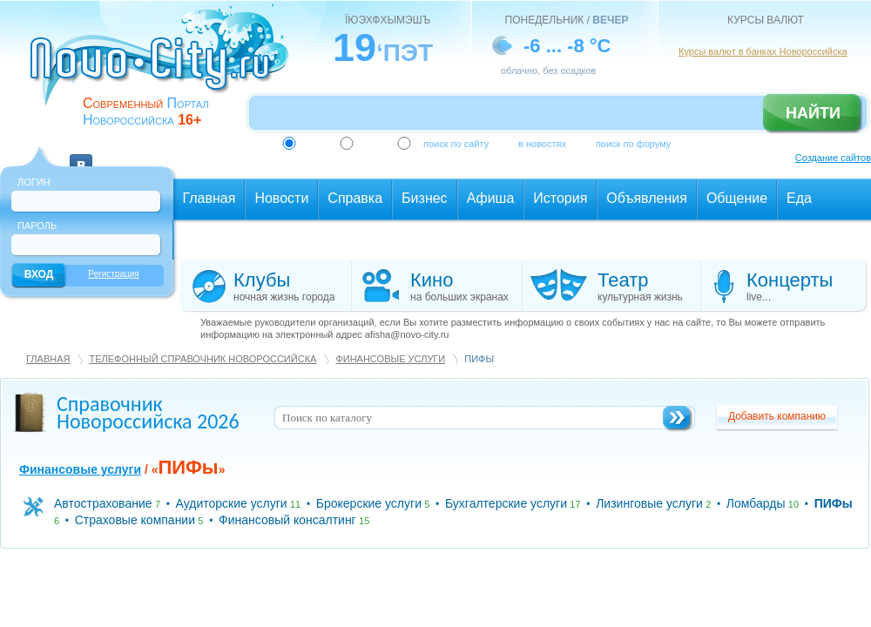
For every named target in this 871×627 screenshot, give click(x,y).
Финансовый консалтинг (287, 520)
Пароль (37, 225)
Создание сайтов (833, 157)
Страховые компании (135, 520)
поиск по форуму (633, 143)
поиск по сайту (456, 143)
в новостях (542, 143)
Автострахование (103, 503)
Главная (48, 359)
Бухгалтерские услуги (506, 503)
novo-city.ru (165, 68)
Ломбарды (756, 503)
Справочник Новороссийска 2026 (148, 412)
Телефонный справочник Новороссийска (202, 359)
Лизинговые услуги (649, 503)
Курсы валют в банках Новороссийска (763, 51)
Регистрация (113, 274)
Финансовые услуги (390, 359)
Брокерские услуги (369, 503)
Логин (34, 182)
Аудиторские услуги (231, 503)
